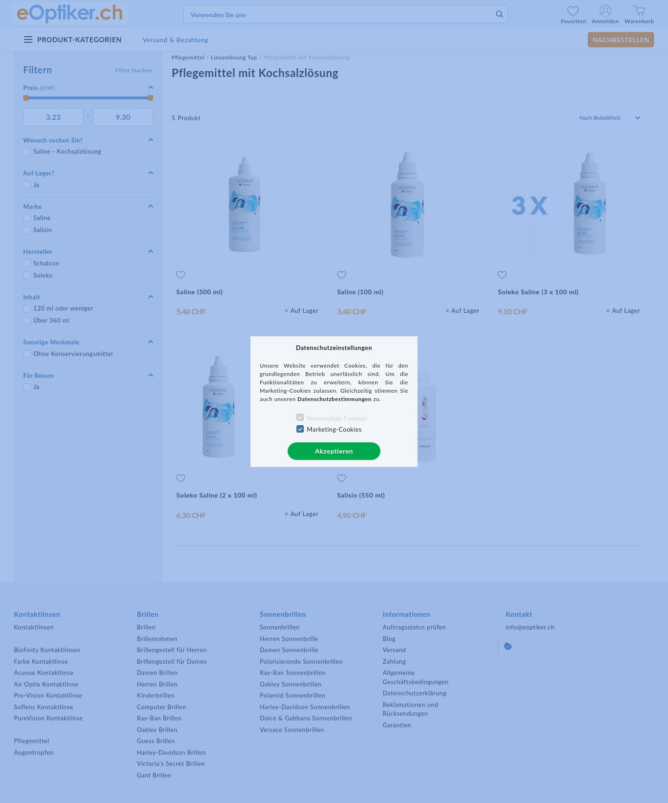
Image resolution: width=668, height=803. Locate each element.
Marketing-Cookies (334, 429)
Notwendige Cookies (336, 418)
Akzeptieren (334, 451)
